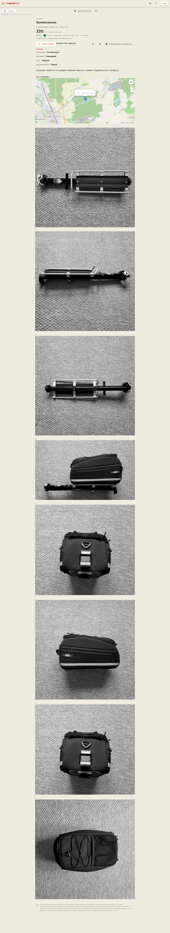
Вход (165, 3)
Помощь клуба (120, 908)
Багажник (39, 18)
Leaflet (122, 122)
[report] (119, 44)
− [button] (132, 90)
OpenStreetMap (130, 122)
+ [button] (132, 87)
